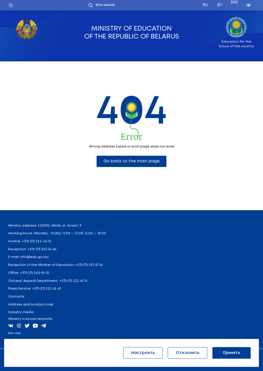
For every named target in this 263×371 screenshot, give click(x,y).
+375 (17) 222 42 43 (46, 288)
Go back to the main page (132, 161)
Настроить (143, 353)
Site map (14, 333)
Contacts (16, 296)
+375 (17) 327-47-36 (41, 249)
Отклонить (187, 353)
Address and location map (30, 304)
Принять (231, 353)
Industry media (21, 312)
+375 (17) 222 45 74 (73, 281)
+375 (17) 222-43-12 (36, 241)
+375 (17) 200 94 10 (34, 273)
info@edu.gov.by (34, 257)
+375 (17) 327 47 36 (89, 265)
